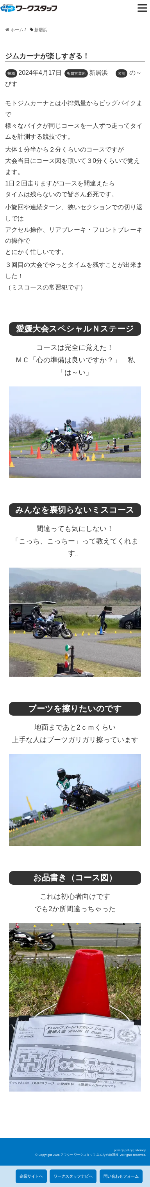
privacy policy (123, 1150)
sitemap (140, 1150)
